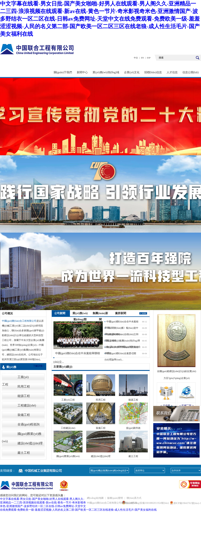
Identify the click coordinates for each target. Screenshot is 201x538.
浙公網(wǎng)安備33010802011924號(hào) (147, 503)
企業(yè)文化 (131, 72)
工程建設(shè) (27, 405)
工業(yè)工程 (15, 378)
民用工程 (24, 386)
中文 (136, 58)
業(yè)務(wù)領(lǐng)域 (106, 72)
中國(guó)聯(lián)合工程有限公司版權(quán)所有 (112, 503)
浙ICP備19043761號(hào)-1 (187, 503)
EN (142, 58)
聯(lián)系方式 (134, 498)
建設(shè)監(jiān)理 (30, 443)
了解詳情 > (38, 366)
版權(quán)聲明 (115, 498)
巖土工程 (24, 452)
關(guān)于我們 (63, 72)
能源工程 (24, 396)
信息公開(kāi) (190, 72)
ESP (148, 58)
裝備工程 (24, 415)
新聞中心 (82, 72)
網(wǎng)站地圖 (95, 498)
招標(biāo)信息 (153, 72)
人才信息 (172, 72)
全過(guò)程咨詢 (29, 424)
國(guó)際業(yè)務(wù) (22, 435)
